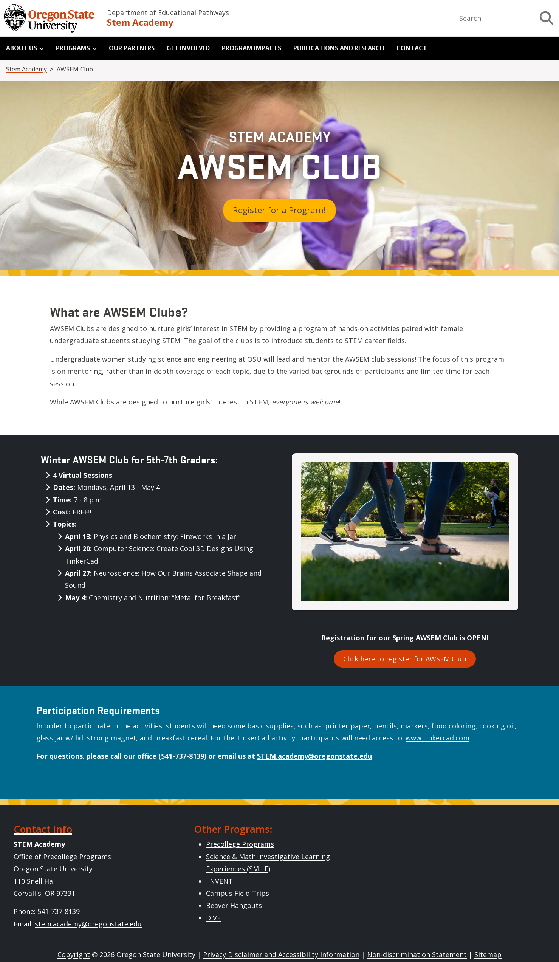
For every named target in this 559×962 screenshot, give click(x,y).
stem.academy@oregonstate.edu (88, 923)
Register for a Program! (279, 210)
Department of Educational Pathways (168, 12)
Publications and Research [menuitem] (338, 48)
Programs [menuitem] (73, 48)
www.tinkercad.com (437, 737)
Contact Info (43, 829)
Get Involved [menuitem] (188, 48)
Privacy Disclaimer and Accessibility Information (281, 954)
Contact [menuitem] (411, 48)
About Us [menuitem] (21, 48)
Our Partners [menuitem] (132, 48)
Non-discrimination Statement (417, 954)
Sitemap (488, 954)
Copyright (73, 954)
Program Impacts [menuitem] (251, 48)
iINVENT (219, 881)
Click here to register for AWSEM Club (404, 658)
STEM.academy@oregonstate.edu (314, 756)
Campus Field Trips (237, 893)
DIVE (213, 917)
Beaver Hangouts (234, 905)
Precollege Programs (240, 844)
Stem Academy (140, 22)
